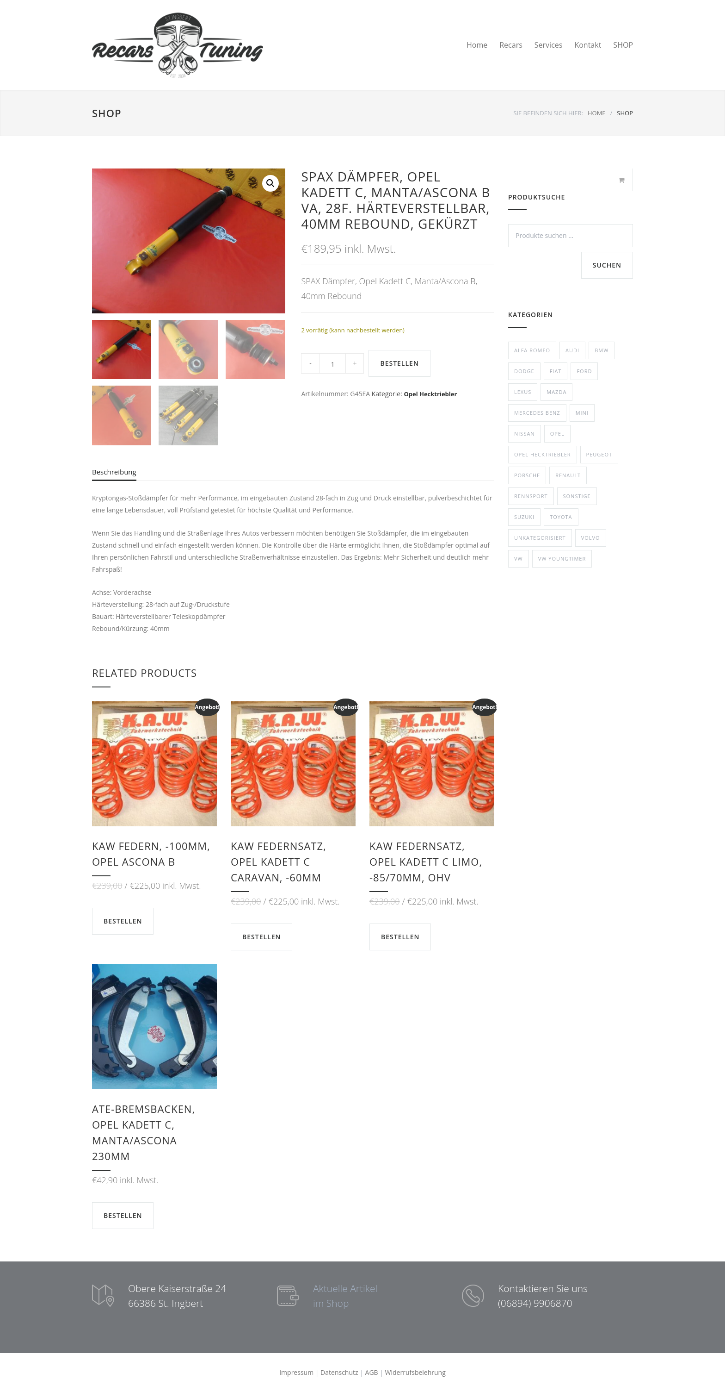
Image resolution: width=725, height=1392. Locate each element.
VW (518, 558)
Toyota (561, 516)
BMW (601, 350)
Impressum (296, 1372)
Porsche (527, 475)
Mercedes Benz (537, 412)
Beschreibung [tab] (114, 471)
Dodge (524, 371)
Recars (510, 45)
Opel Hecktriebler (430, 394)
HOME (597, 113)
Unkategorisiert (540, 537)
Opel (557, 433)
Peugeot (599, 454)
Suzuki (524, 516)
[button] (270, 183)
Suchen (607, 265)
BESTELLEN (399, 363)
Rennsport (531, 496)
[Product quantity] (332, 363)
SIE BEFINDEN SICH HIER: (548, 113)
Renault (568, 475)
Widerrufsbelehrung (415, 1372)
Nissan (524, 433)
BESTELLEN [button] (123, 921)
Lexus (522, 391)
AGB (371, 1372)
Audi (572, 350)
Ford (584, 371)
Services (549, 45)
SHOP (623, 45)
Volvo (590, 537)
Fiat (556, 371)
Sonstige (577, 496)
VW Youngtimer (562, 558)
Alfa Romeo (532, 350)
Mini (582, 412)
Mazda (556, 391)
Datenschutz (339, 1372)
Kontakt (587, 45)
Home (477, 45)
